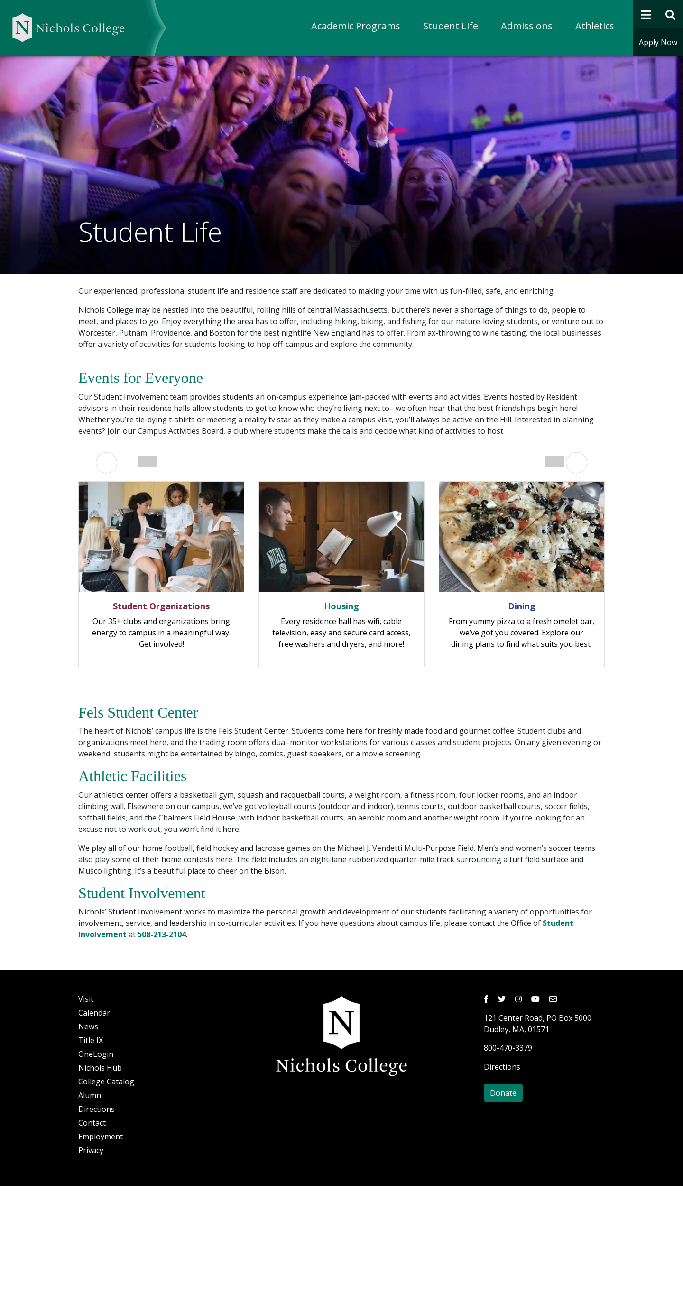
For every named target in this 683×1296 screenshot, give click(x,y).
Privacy (90, 1260)
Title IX (90, 1150)
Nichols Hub (100, 1177)
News (88, 1136)
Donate (503, 1202)
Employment (100, 1246)
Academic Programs (355, 25)
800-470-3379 (508, 1157)
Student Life (450, 25)
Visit (85, 1108)
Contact (92, 1232)
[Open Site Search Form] (670, 14)
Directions (96, 1218)
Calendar (94, 1122)
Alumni (90, 1205)
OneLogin (95, 1163)
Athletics (594, 25)
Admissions (527, 25)
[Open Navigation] (645, 14)
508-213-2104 (162, 1044)
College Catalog (106, 1191)
